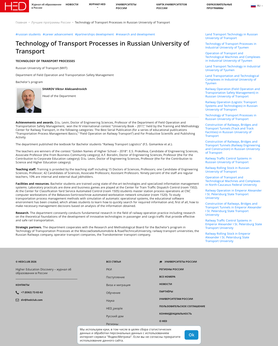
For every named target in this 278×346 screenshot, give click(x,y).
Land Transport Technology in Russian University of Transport (231, 36)
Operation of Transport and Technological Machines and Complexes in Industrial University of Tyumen (232, 56)
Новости (72, 4)
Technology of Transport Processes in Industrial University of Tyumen (230, 45)
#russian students (28, 34)
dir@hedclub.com (32, 300)
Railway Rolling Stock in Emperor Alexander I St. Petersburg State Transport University (227, 237)
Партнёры (166, 291)
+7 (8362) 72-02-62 (32, 292)
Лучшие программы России (51, 22)
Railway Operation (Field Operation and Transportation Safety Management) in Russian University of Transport (232, 92)
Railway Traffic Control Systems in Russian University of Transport (228, 160)
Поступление (115, 277)
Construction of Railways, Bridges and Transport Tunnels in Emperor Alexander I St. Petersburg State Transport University (233, 209)
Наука (110, 300)
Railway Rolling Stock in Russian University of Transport (227, 169)
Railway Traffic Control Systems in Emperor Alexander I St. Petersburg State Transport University (233, 224)
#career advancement (58, 34)
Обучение (113, 293)
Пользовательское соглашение (182, 306)
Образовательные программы (219, 6)
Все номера (167, 276)
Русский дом (114, 316)
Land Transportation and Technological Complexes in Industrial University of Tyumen (232, 79)
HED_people (114, 308)
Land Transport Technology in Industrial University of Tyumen (232, 68)
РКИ (109, 269)
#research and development (135, 34)
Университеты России (126, 6)
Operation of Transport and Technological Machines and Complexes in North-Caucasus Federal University (232, 181)
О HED (163, 321)
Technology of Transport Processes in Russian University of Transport (230, 117)
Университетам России (176, 299)
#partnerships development (94, 34)
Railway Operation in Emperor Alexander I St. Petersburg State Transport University (233, 194)
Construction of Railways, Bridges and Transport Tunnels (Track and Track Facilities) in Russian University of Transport (231, 130)
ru (256, 5)
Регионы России (171, 269)
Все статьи (113, 261)
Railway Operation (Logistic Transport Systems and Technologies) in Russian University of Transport (231, 105)
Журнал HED (97, 4)
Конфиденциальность (175, 313)
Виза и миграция (118, 285)
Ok (191, 335)
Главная (21, 22)
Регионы (112, 324)
